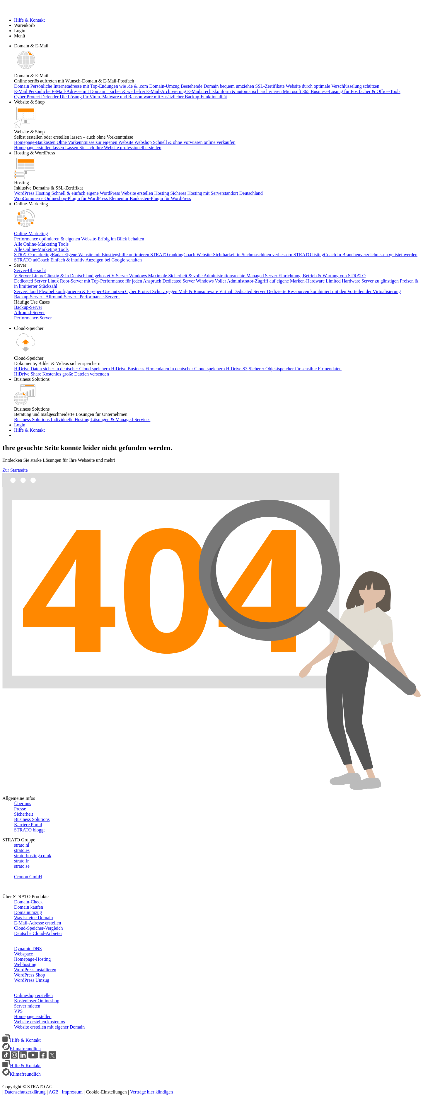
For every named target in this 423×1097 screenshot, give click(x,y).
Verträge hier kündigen (151, 1091)
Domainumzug (28, 912)
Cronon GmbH (28, 876)
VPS (18, 1011)
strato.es (22, 850)
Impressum (72, 1091)
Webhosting (25, 964)
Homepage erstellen (33, 1016)
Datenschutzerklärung (24, 1091)
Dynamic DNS (28, 948)
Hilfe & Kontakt (21, 1040)
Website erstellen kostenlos (39, 1021)
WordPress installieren (35, 969)
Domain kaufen (28, 907)
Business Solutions (32, 819)
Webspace (23, 953)
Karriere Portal (28, 824)
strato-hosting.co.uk (32, 855)
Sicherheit (23, 814)
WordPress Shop (29, 974)
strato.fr (21, 860)
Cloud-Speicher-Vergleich (38, 928)
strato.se (22, 866)
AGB (54, 1091)
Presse (20, 808)
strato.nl (21, 845)
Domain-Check (28, 901)
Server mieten (27, 1005)
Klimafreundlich (21, 1048)
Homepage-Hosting (32, 959)
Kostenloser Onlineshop (36, 1000)
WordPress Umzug (31, 980)
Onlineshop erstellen (33, 995)
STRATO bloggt (29, 829)
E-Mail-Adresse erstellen (37, 922)
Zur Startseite (15, 470)
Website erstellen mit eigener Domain (49, 1026)
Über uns (22, 803)
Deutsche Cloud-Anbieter (38, 933)
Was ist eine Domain (33, 917)
